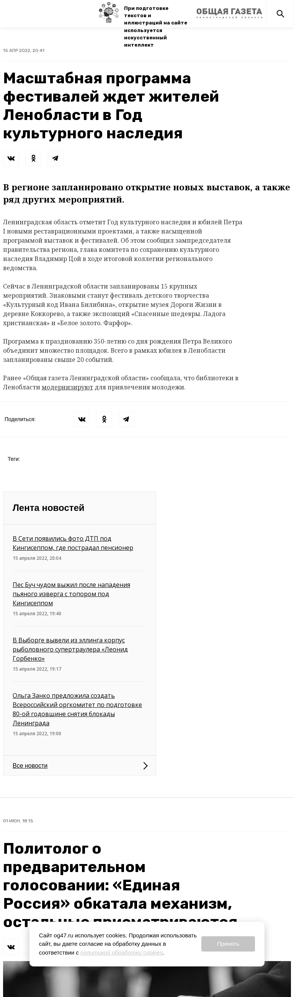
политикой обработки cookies (121, 952)
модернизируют (67, 387)
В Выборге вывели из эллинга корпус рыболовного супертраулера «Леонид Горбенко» (70, 649)
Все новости (30, 765)
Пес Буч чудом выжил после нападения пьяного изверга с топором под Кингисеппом (71, 593)
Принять (228, 943)
